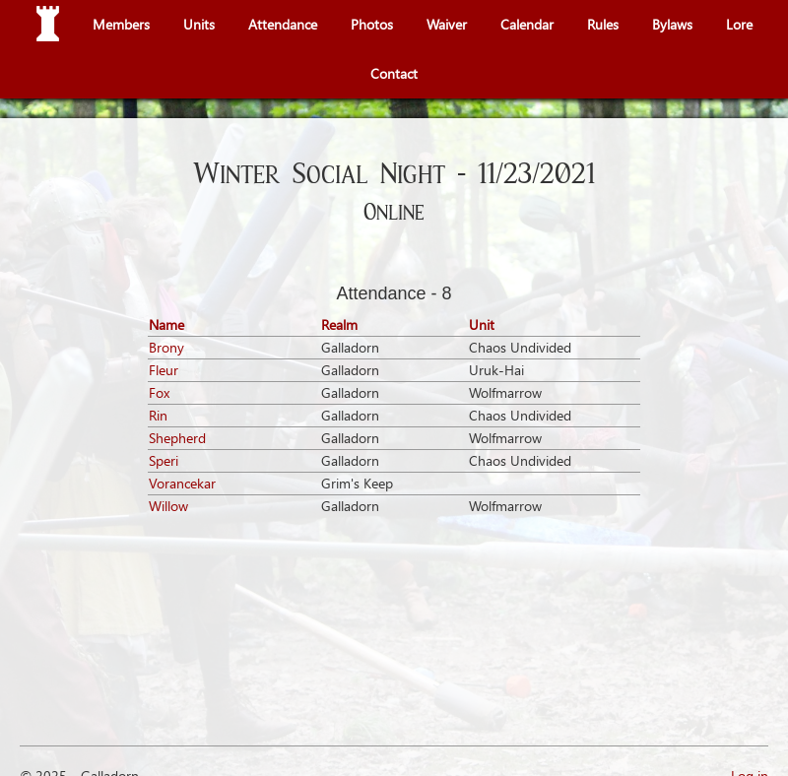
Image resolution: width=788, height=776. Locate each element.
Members (121, 24)
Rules (603, 24)
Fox (159, 392)
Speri (163, 460)
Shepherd (177, 437)
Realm (339, 324)
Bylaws (672, 24)
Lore (739, 24)
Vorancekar (182, 483)
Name (166, 324)
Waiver (447, 24)
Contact (394, 73)
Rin (158, 415)
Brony (166, 347)
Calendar (527, 24)
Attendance (282, 24)
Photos (372, 24)
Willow (168, 505)
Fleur (163, 369)
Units (199, 24)
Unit (481, 324)
